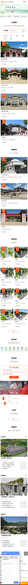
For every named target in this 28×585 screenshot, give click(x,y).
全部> (26, 436)
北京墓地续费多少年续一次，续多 (8, 544)
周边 (17, 35)
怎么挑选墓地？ (5, 468)
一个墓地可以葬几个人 (6, 540)
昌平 (11, 35)
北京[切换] (11, 2)
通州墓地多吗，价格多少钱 (7, 496)
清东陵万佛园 (4, 59)
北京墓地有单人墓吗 (6, 535)
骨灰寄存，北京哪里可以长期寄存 (8, 464)
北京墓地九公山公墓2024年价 (7, 503)
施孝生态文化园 (4, 111)
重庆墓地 (24, 563)
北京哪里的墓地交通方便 (6, 501)
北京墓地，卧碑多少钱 (6, 458)
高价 (23, 35)
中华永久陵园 (4, 85)
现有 (5, 38)
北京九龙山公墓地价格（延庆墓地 (8, 507)
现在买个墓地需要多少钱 (6, 505)
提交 (14, 377)
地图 (11, 38)
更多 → (14, 331)
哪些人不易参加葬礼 (5, 542)
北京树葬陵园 (20, 561)
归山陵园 (3, 137)
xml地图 (24, 577)
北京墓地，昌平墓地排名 (6, 466)
